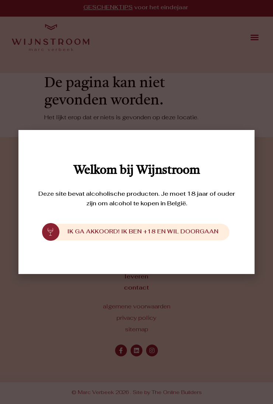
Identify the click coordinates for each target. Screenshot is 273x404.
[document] (136, 202)
